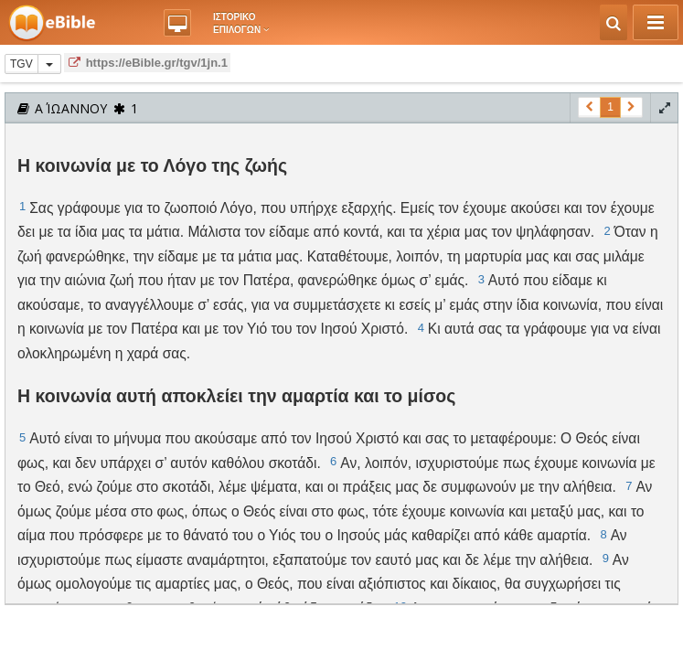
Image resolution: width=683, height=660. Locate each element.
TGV (21, 64)
